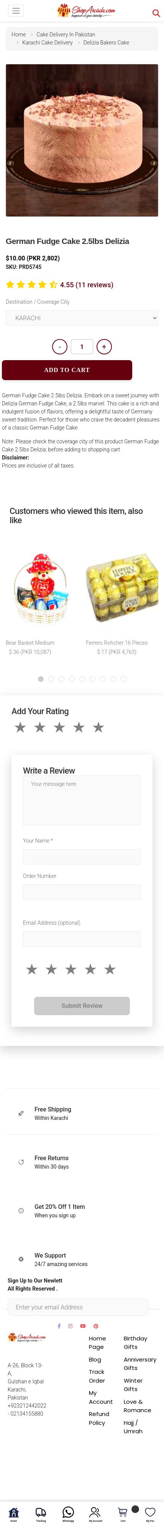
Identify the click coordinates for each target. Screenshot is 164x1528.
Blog (95, 1359)
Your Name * (38, 841)
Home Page (97, 1342)
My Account (101, 1397)
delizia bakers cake (106, 43)
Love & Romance (137, 1406)
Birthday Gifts (135, 1342)
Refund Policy (99, 1418)
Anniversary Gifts (140, 1363)
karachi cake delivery (47, 43)
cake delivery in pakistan (65, 34)
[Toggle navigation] (16, 11)
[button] (41, 679)
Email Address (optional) (51, 923)
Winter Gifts (133, 1385)
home (18, 34)
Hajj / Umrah (133, 1427)
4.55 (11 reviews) (86, 285)
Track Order (97, 1376)
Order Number (39, 876)
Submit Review (82, 1005)
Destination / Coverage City (37, 302)
